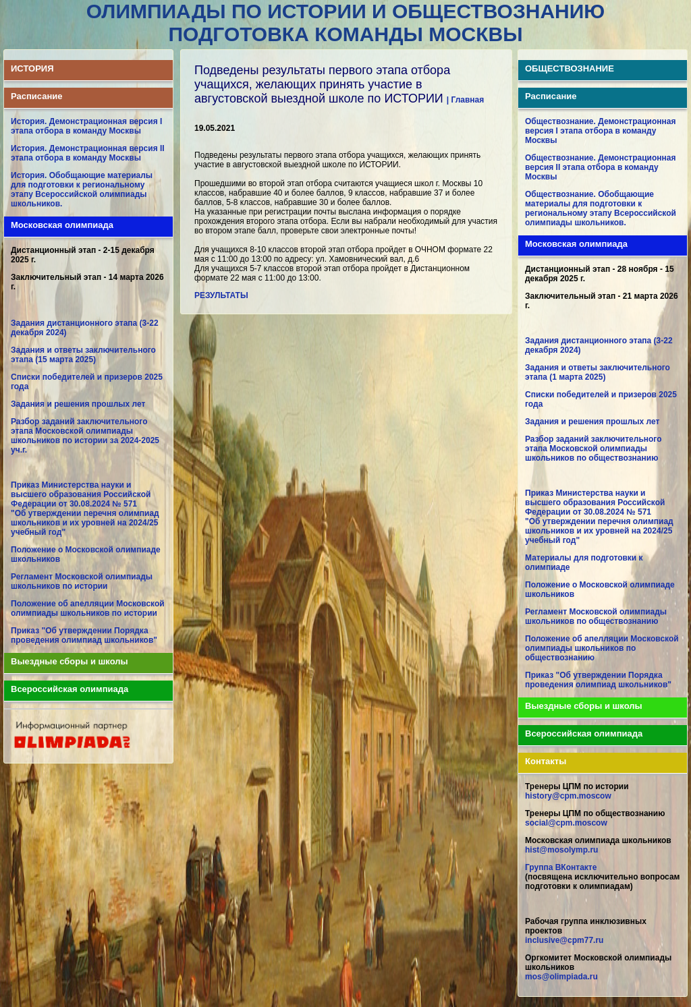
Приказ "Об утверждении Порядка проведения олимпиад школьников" (84, 635)
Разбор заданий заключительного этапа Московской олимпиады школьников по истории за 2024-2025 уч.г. (85, 436)
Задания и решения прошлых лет (78, 404)
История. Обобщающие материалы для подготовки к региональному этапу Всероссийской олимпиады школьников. (82, 189)
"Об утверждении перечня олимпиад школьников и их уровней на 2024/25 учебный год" (85, 523)
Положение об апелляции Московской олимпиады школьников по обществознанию (602, 648)
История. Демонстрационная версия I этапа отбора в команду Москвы (86, 126)
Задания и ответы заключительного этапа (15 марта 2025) (83, 354)
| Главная (466, 100)
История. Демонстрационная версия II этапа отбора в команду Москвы (88, 153)
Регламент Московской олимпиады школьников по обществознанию (596, 616)
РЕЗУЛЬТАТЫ (221, 295)
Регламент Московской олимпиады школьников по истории (82, 581)
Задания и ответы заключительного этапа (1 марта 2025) (597, 372)
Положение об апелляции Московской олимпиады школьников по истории (88, 608)
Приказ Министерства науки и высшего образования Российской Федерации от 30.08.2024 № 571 (80, 494)
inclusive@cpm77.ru (564, 940)
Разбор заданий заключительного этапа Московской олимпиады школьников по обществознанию (593, 448)
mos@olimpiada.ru (561, 976)
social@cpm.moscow (566, 823)
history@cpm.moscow (568, 796)
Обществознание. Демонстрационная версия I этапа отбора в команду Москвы (600, 131)
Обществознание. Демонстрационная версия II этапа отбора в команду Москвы (600, 167)
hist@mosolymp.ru (561, 850)
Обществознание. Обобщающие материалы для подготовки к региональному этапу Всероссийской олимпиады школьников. (600, 208)
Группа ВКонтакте (561, 867)
